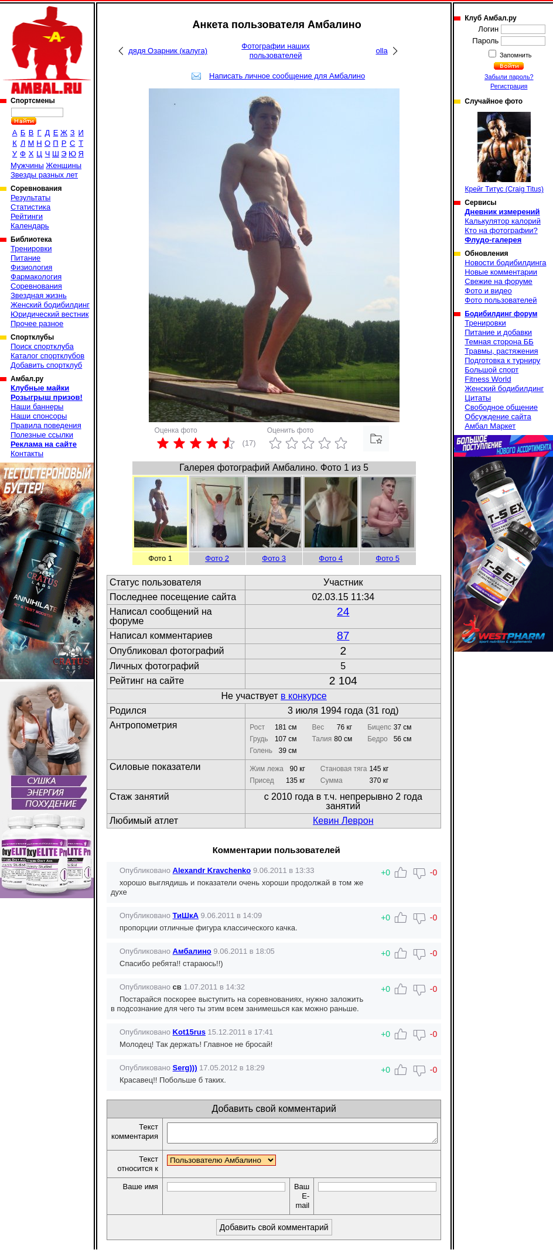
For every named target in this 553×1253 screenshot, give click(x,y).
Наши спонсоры (39, 416)
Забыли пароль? (509, 76)
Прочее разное (37, 323)
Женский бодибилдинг (50, 304)
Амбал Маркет (490, 426)
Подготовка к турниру (502, 360)
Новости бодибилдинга (505, 262)
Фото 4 (331, 558)
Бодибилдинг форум (501, 314)
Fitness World (488, 379)
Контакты (27, 453)
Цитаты (478, 397)
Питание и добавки (498, 332)
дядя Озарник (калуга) (167, 50)
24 (343, 611)
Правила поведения (46, 425)
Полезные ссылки (42, 434)
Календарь (30, 225)
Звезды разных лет (44, 174)
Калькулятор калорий (503, 221)
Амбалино (192, 951)
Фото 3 (274, 558)
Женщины (63, 165)
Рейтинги (27, 216)
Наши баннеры (37, 406)
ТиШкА (186, 915)
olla (381, 50)
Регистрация (508, 86)
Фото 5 (388, 558)
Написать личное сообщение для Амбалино (287, 75)
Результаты (30, 197)
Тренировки (31, 248)
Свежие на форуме (498, 281)
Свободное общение (501, 407)
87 (343, 635)
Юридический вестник (49, 314)
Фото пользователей (501, 300)
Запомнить (515, 55)
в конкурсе (304, 696)
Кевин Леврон (343, 821)
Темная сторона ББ (499, 341)
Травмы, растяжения (501, 351)
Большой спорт (491, 369)
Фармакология (36, 276)
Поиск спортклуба (42, 346)
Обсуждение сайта (498, 416)
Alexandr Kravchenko (212, 870)
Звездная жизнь (39, 295)
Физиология (31, 267)
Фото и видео (488, 290)
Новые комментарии (501, 272)
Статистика (30, 207)
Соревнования (36, 286)
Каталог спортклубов (47, 355)
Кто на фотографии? (501, 230)
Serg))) (185, 1067)
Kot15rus (189, 1032)
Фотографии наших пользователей (275, 51)
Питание (25, 258)
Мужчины (27, 165)
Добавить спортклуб (46, 365)
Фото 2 (217, 558)
